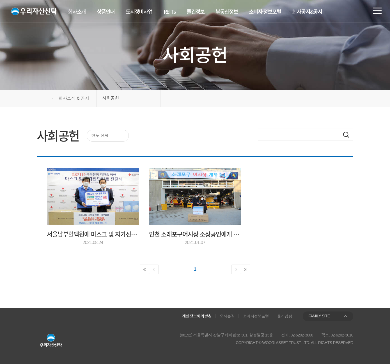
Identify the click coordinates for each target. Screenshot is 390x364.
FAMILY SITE (319, 316)
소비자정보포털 (256, 316)
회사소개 (77, 11)
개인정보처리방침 (197, 316)
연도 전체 (99, 135)
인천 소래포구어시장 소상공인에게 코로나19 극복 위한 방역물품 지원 (195, 233)
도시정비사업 (139, 11)
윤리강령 (284, 316)
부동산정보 (226, 11)
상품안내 (105, 11)
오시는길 (227, 316)
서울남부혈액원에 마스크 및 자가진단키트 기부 (93, 233)
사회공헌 (110, 98)
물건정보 (195, 11)
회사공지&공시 (307, 11)
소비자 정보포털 (265, 11)
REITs (170, 11)
